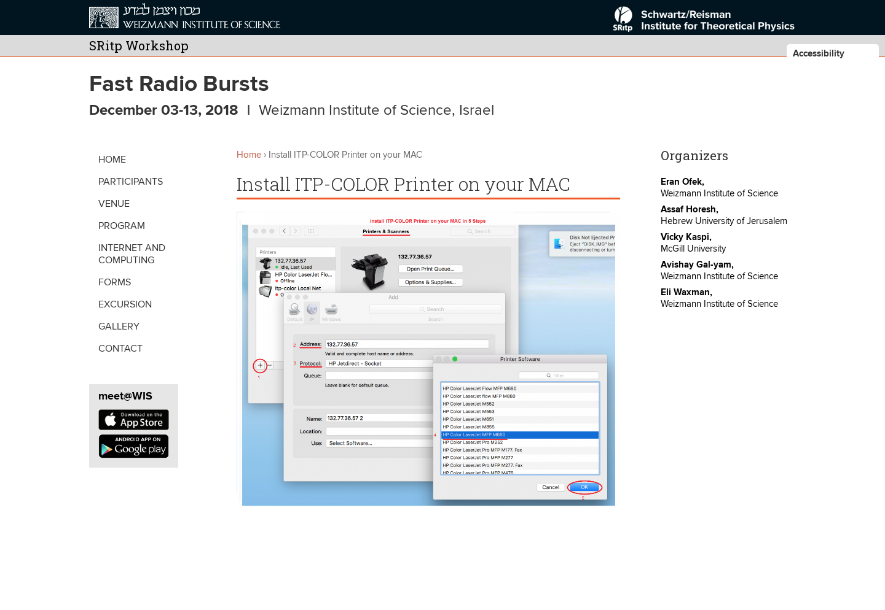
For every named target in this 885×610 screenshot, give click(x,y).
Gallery (119, 326)
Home (112, 159)
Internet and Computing (131, 254)
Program (121, 226)
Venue (114, 204)
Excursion (125, 304)
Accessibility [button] (818, 54)
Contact (120, 348)
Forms (114, 282)
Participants (130, 182)
